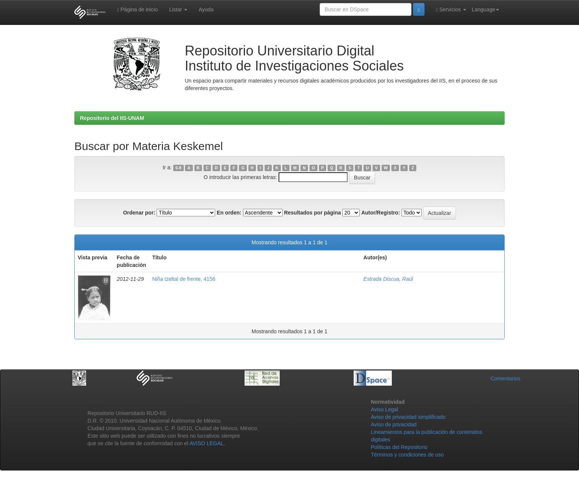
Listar (178, 9)
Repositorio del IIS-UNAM (112, 118)
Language (485, 9)
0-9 (178, 167)
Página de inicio (137, 9)
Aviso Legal (384, 409)
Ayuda (206, 9)
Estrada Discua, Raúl (388, 279)
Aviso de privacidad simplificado (408, 417)
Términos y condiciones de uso (407, 455)
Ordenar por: (139, 213)
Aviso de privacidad (393, 424)
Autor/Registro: (380, 213)
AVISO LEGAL (206, 443)
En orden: (229, 213)
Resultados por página (312, 213)
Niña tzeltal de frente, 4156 (183, 279)
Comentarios (505, 378)
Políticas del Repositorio (399, 447)
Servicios (451, 9)
